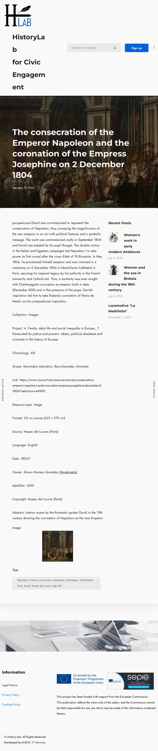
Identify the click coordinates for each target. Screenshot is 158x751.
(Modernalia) (68, 472)
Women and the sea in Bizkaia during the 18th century (126, 279)
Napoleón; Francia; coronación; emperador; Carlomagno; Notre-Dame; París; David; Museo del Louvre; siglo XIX (55, 583)
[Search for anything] (115, 48)
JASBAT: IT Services (33, 742)
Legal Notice (9, 685)
